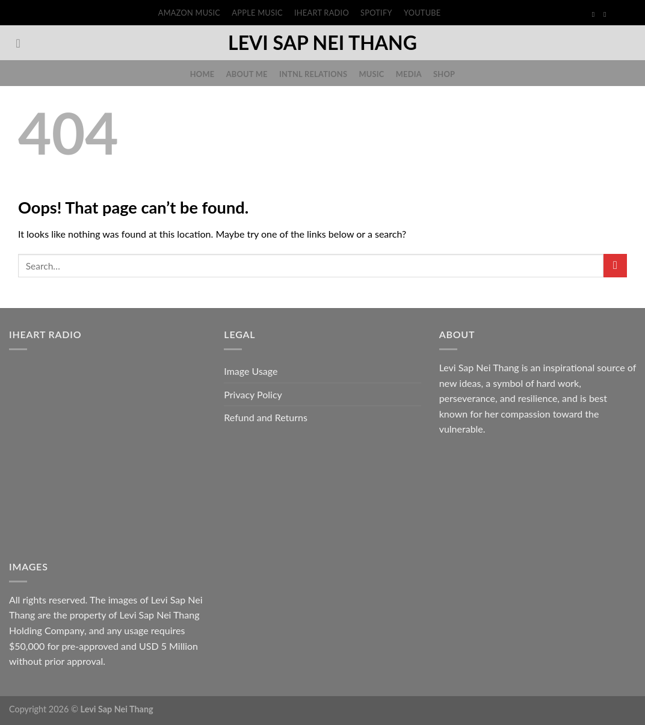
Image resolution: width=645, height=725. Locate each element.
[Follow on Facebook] (595, 14)
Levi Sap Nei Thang (322, 42)
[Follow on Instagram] (607, 14)
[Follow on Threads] (630, 14)
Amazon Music (189, 12)
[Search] (22, 43)
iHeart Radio (321, 12)
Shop (444, 74)
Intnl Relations (313, 74)
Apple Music (257, 12)
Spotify (376, 12)
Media (409, 74)
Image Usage (250, 371)
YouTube (422, 12)
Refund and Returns (265, 417)
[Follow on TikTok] (618, 14)
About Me (247, 74)
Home (202, 74)
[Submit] (615, 265)
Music (371, 74)
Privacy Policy (253, 394)
